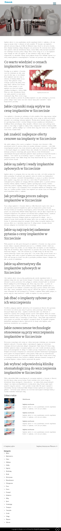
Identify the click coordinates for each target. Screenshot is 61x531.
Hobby (8, 465)
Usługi (7, 516)
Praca (7, 486)
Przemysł (8, 492)
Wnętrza (8, 519)
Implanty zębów (10, 446)
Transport (8, 507)
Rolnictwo (8, 495)
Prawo (7, 489)
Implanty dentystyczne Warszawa (46, 446)
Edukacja (8, 462)
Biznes (7, 453)
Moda (7, 474)
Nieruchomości (10, 480)
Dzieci (7, 459)
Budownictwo (9, 456)
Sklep (7, 498)
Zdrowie (8, 522)
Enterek (8, 2)
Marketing (8, 471)
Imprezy (8, 468)
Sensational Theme (44, 529)
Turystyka (8, 510)
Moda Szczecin (26, 399)
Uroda (7, 513)
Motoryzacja (9, 477)
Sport (7, 501)
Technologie (9, 504)
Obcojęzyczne (9, 483)
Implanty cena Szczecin (28, 404)
